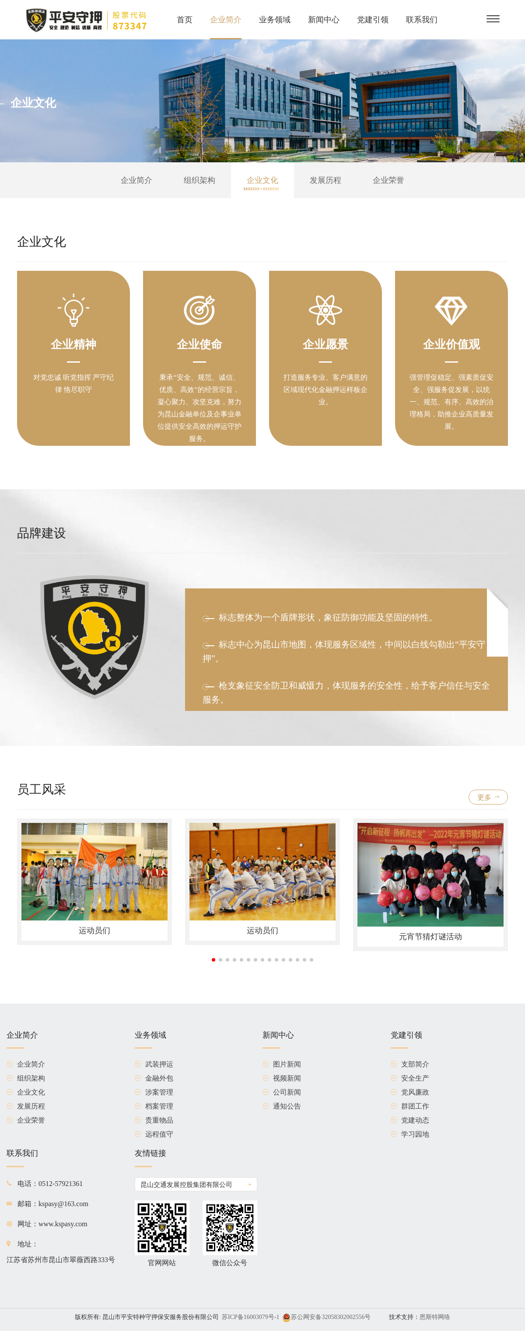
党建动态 (410, 1120)
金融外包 (154, 1078)
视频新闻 (281, 1078)
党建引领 (372, 19)
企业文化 (262, 180)
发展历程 (325, 180)
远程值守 (154, 1134)
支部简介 (410, 1064)
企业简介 (226, 19)
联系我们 (422, 19)
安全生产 (410, 1078)
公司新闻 (281, 1092)
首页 (184, 19)
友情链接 (150, 1158)
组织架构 (199, 180)
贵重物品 (154, 1120)
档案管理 (154, 1106)
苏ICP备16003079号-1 (250, 1317)
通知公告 (281, 1106)
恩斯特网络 (435, 1317)
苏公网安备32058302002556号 (331, 1317)
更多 (488, 797)
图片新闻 (281, 1064)
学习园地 (410, 1134)
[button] (213, 960)
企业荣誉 (388, 180)
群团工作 (410, 1106)
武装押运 (154, 1064)
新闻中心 (324, 19)
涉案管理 (154, 1092)
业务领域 (274, 19)
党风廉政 (410, 1092)
